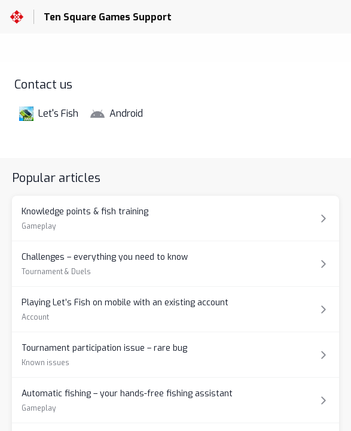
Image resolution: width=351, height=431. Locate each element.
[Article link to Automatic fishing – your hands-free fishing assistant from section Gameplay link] (175, 400)
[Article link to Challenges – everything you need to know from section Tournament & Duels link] (175, 264)
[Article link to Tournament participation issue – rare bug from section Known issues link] (175, 355)
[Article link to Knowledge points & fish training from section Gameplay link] (175, 218)
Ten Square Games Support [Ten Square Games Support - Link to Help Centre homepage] (108, 17)
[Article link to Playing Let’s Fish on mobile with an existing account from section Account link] (175, 309)
